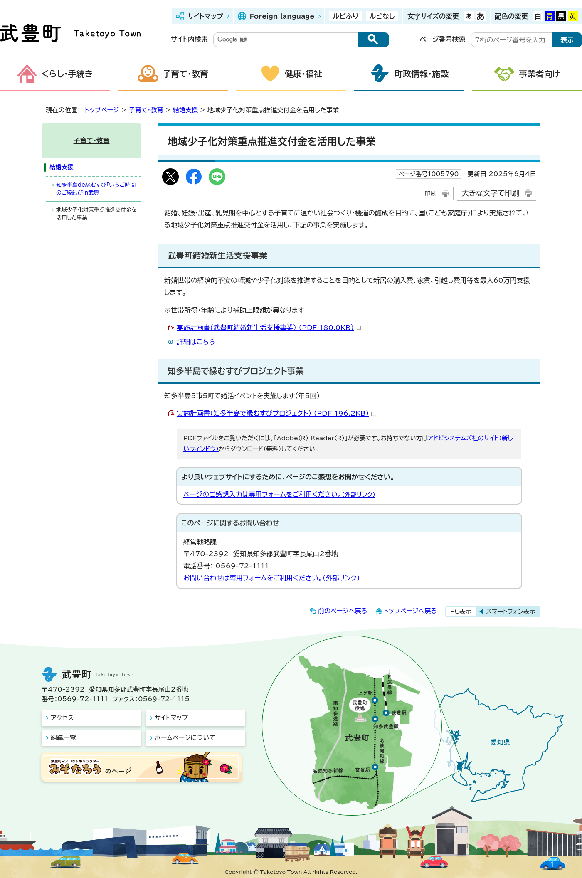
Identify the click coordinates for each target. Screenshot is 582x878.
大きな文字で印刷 (490, 193)
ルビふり (345, 16)
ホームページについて (185, 738)
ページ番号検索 (443, 39)
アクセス (62, 718)
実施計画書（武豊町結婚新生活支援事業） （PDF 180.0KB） (269, 327)
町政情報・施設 (422, 73)
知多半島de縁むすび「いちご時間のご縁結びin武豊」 (96, 188)
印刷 (430, 193)
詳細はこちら (196, 341)
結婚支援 (185, 110)
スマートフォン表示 (510, 611)
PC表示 (460, 611)
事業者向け (539, 73)
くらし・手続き (67, 73)
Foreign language (281, 16)
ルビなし (382, 16)
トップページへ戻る (410, 611)
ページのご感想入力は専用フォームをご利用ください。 (279, 494)
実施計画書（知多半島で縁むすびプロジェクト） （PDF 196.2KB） (276, 413)
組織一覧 (63, 738)
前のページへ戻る (342, 611)
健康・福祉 (303, 73)
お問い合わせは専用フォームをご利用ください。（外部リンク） (271, 578)
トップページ (102, 110)
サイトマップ (205, 16)
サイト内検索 (189, 39)
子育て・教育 (185, 73)
